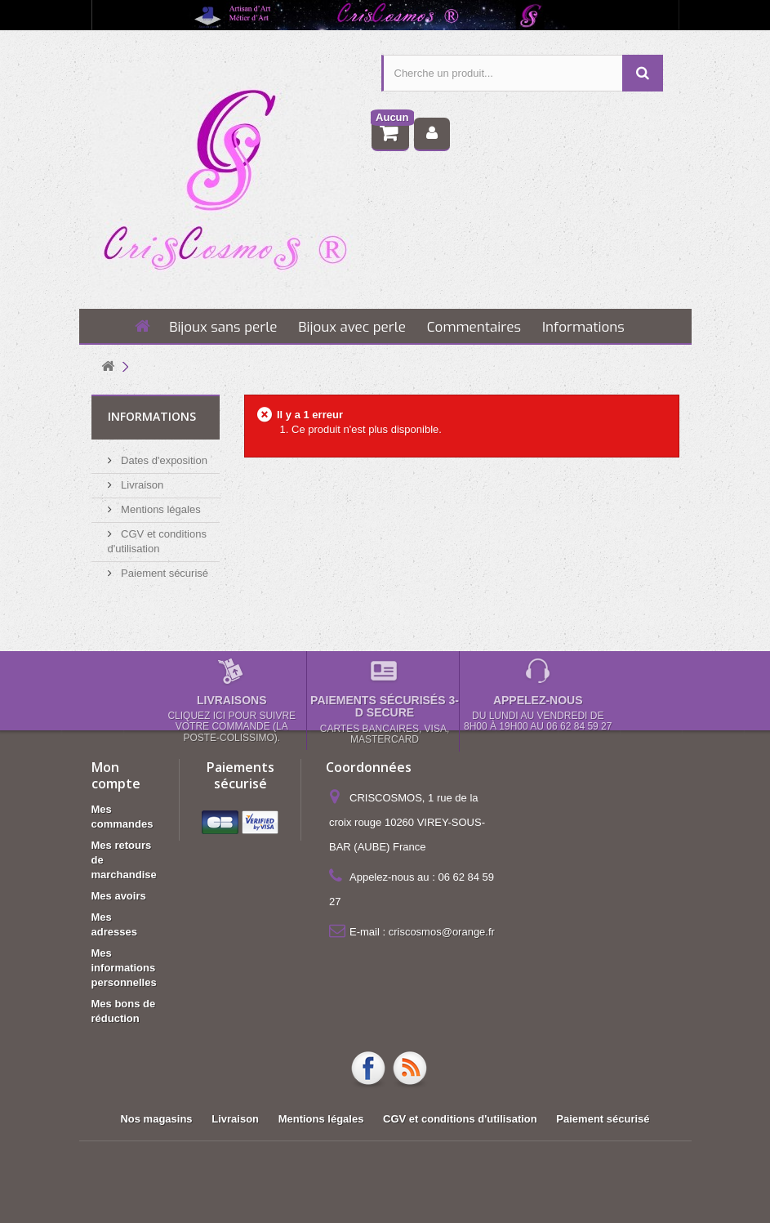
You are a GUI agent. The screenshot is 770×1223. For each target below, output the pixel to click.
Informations (583, 327)
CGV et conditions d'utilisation (460, 1119)
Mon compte (115, 775)
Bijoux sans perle (223, 327)
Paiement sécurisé (163, 573)
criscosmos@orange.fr (442, 932)
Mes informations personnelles (124, 968)
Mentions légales (159, 509)
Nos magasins (156, 1119)
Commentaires (474, 327)
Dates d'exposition (162, 460)
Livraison (141, 485)
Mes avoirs (118, 896)
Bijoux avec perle (352, 327)
